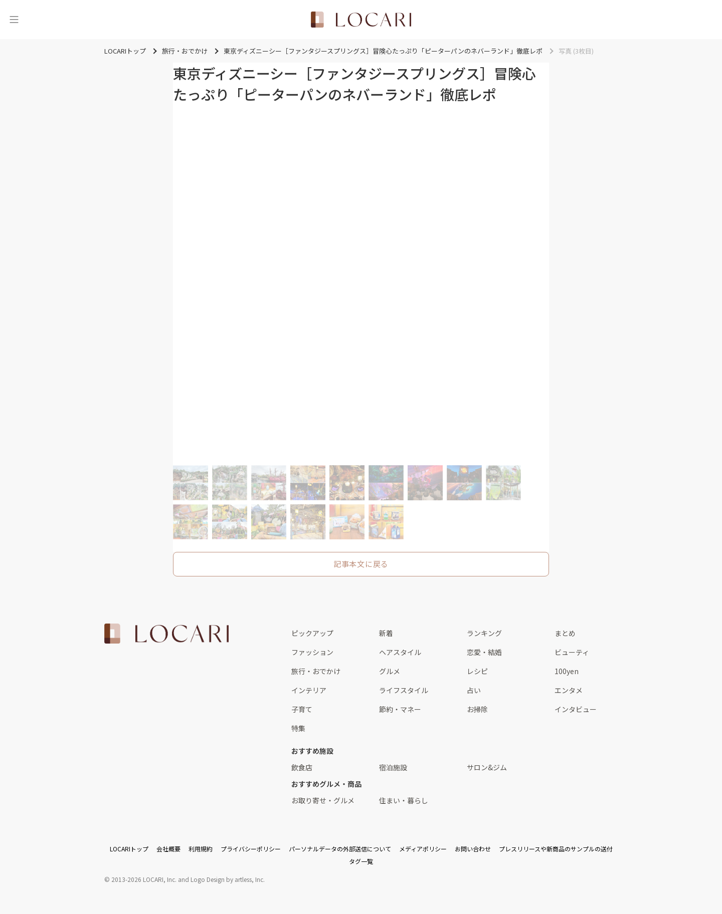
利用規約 (201, 848)
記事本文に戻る (361, 563)
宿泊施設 (393, 767)
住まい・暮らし (403, 800)
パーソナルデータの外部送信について (340, 848)
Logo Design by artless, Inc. (228, 879)
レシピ (477, 671)
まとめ (565, 633)
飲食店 (301, 767)
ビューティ (572, 652)
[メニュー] (14, 19)
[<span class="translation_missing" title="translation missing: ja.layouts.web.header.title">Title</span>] (361, 20)
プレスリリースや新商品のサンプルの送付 (556, 848)
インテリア (308, 690)
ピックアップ (312, 633)
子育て (301, 709)
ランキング (484, 633)
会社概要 (168, 848)
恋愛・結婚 (484, 652)
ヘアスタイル (400, 652)
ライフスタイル (403, 690)
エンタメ (569, 690)
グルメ (389, 671)
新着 (386, 633)
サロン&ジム (487, 767)
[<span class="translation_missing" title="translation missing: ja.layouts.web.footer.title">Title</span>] (166, 634)
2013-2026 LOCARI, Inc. (143, 879)
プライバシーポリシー (251, 848)
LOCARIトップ (129, 848)
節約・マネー (400, 709)
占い (474, 690)
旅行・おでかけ (315, 671)
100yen (567, 671)
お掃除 (477, 709)
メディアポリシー (423, 848)
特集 (298, 728)
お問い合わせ (473, 848)
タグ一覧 (361, 861)
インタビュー (576, 709)
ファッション (312, 652)
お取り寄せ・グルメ (322, 800)
